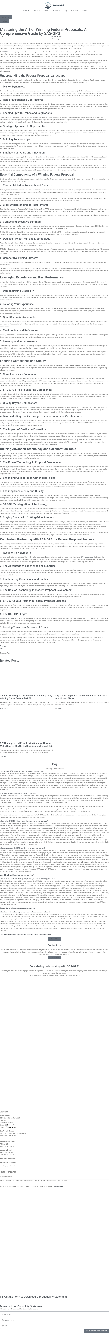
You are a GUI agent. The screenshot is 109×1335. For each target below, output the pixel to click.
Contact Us (26, 11)
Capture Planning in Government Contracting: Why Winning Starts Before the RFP (26, 697)
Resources (74, 11)
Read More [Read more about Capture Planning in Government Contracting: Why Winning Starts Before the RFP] (3, 708)
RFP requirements (87, 557)
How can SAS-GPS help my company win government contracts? (22, 771)
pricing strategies (35, 268)
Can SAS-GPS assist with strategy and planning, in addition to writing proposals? (27, 879)
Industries (56, 11)
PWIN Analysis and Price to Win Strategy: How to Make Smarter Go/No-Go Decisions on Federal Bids (26, 744)
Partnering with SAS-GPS (8, 618)
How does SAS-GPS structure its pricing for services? (18, 793)
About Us (36, 11)
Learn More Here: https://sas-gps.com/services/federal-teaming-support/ (25, 934)
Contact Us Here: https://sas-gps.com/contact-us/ (17, 908)
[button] (54, 771)
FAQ (65, 11)
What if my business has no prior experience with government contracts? (25, 912)
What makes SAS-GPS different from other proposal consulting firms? (24, 821)
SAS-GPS (5, 52)
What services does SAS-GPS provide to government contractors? (22, 848)
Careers (84, 11)
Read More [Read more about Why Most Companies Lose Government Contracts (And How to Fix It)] (58, 708)
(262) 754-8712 (11, 1127)
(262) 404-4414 (10, 1125)
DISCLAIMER (58, 1187)
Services (46, 11)
